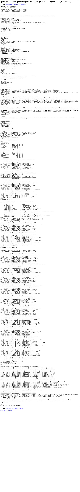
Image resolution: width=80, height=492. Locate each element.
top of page (8, 487)
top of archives (16, 4)
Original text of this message (6, 489)
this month (23, 4)
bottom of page (9, 4)
